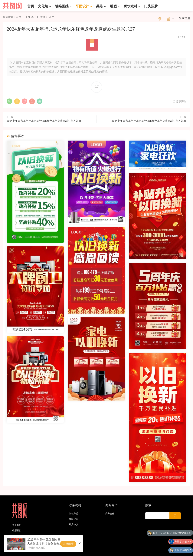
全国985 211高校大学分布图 (175, 533)
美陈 (99, 6)
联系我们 (16, 530)
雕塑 (113, 6)
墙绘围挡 (62, 6)
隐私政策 (73, 519)
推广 (184, 36)
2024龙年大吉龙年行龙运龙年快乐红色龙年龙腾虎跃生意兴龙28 (149, 120)
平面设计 (82, 6)
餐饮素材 (130, 6)
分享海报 (179, 101)
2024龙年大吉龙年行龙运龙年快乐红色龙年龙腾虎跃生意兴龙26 (44, 120)
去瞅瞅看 (68, 543)
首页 (30, 6)
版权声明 (73, 513)
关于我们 (16, 525)
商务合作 (109, 513)
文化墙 (43, 6)
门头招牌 (151, 6)
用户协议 (73, 524)
